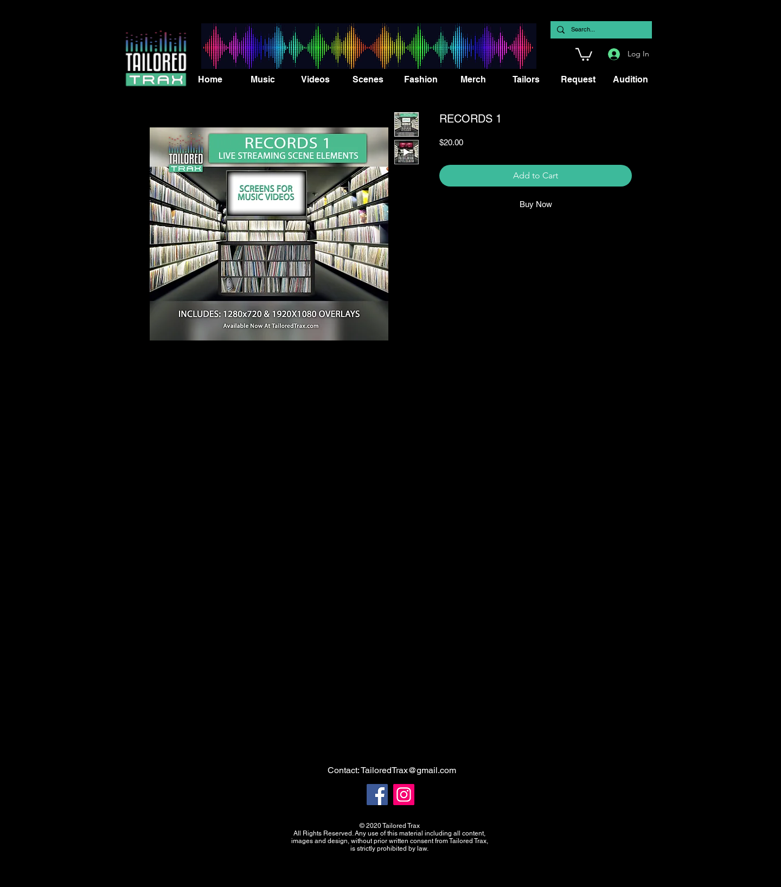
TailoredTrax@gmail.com (408, 770)
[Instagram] (403, 794)
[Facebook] (377, 794)
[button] (583, 54)
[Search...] (600, 29)
